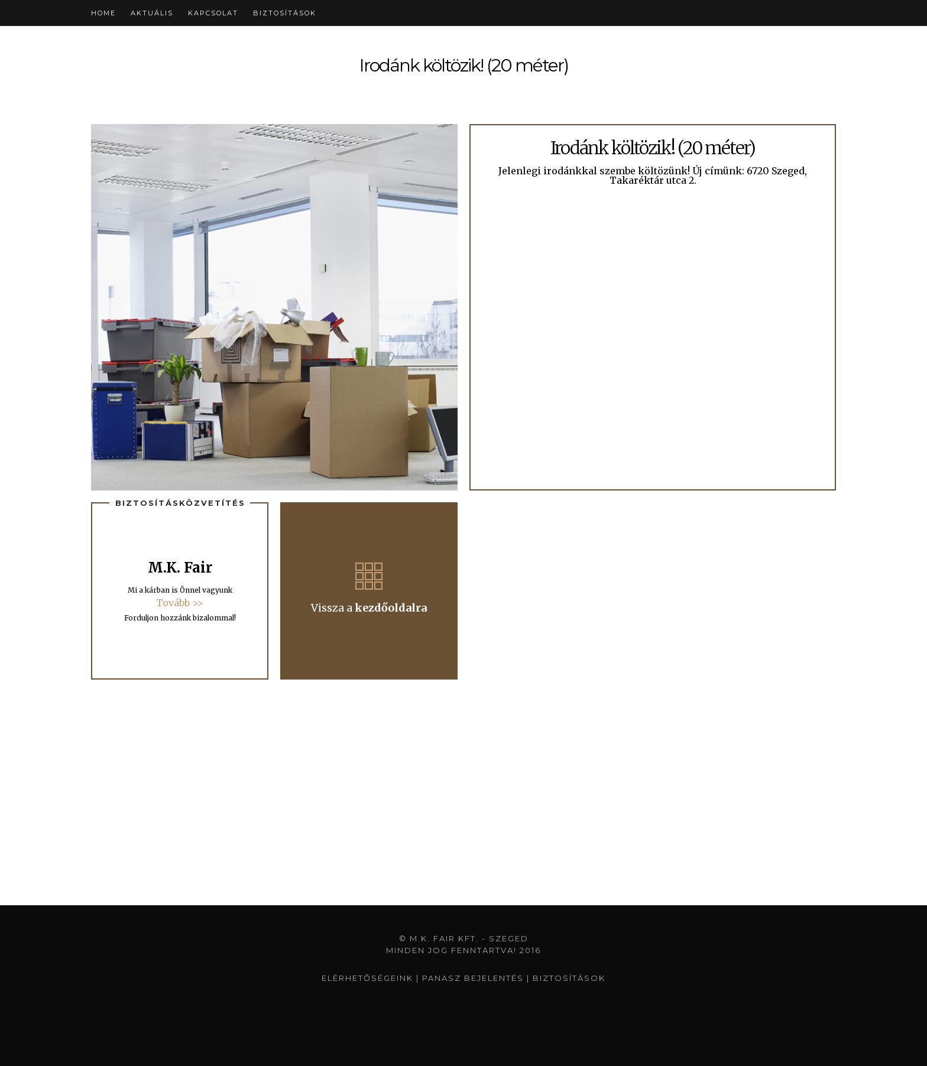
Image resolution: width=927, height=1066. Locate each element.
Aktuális (152, 13)
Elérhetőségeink (367, 978)
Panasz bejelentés (473, 978)
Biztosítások (284, 13)
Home (103, 13)
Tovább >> (179, 603)
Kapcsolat (213, 13)
